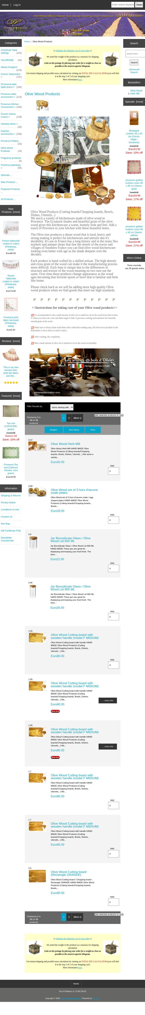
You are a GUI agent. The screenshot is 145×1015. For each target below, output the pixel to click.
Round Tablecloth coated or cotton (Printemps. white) (11, 274)
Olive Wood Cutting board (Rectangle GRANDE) (69, 873)
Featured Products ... (10, 190)
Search (134, 43)
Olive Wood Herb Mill (65, 444)
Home (5, 4)
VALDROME (11, 60)
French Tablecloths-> (11, 75)
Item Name (74, 430)
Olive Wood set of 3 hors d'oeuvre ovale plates (74, 491)
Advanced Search (134, 71)
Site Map (5, 523)
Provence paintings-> (11, 166)
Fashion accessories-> (11, 132)
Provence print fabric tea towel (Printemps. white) (11, 312)
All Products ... (8, 199)
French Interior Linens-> (11, 115)
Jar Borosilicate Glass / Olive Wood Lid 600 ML (70, 539)
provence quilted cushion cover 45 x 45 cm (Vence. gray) (134, 175)
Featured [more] (11, 395)
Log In (17, 4)
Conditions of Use (10, 509)
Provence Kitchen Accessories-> (11, 105)
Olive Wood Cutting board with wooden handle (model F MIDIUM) (75, 636)
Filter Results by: (34, 406)
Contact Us (6, 516)
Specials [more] (134, 101)
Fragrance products (11, 159)
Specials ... (6, 175)
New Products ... (9, 182)
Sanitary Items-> (11, 124)
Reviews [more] (11, 341)
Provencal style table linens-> (11, 86)
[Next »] (77, 418)
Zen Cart (96, 998)
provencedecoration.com (70, 998)
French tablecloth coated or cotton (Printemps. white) (11, 236)
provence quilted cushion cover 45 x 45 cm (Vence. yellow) (134, 221)
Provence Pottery (11, 142)
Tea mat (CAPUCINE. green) (11, 417)
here (80, 79)
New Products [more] (11, 210)
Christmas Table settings (11, 51)
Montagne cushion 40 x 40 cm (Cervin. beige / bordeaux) (134, 127)
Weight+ (54, 430)
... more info (107, 700)
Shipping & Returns (11, 495)
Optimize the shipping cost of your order (73, 51)
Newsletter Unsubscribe (7, 539)
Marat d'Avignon (11, 68)
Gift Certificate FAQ (11, 530)
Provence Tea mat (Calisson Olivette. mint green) (11, 461)
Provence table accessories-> (11, 95)
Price (92, 430)
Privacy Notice (8, 502)
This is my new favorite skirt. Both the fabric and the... (11, 362)
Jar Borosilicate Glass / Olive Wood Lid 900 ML (70, 588)
